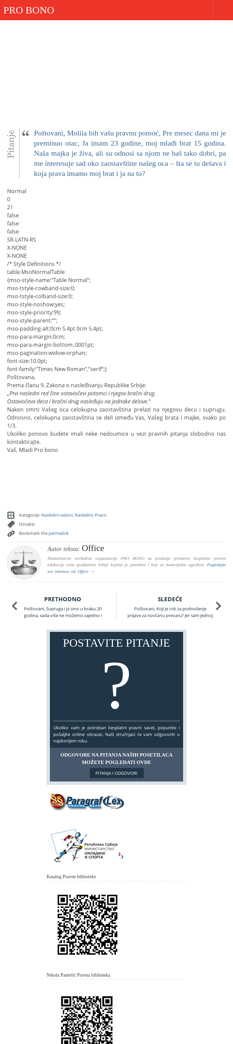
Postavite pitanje (116, 678)
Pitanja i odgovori (116, 773)
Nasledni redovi (56, 515)
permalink (59, 533)
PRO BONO (28, 10)
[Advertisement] (116, 71)
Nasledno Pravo (91, 515)
